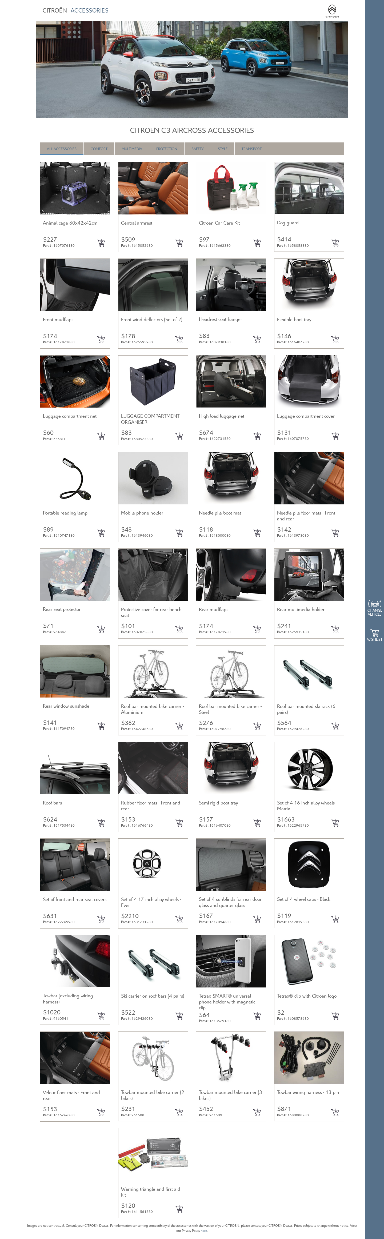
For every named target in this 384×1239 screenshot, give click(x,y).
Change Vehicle (374, 612)
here (204, 1230)
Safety (197, 148)
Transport (252, 148)
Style (222, 148)
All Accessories (62, 148)
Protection (166, 148)
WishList (374, 639)
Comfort (99, 148)
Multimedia (132, 148)
